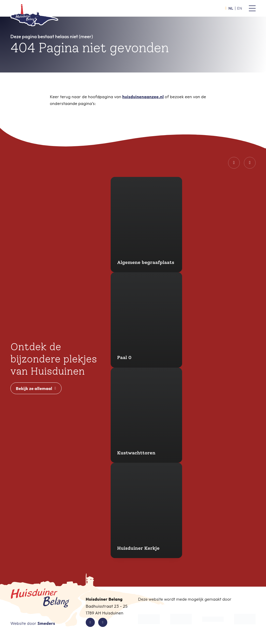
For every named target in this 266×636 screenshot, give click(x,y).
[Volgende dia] (250, 163)
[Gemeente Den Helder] (181, 619)
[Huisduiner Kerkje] (146, 510)
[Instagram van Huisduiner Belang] (102, 622)
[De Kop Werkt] (148, 619)
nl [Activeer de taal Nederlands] (229, 8)
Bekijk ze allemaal (36, 388)
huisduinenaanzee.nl (143, 96)
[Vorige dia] (234, 163)
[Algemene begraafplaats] (146, 224)
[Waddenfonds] (213, 619)
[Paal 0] (146, 320)
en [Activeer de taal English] (239, 8)
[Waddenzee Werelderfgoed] (245, 619)
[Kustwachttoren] (146, 415)
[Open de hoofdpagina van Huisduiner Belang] (34, 12)
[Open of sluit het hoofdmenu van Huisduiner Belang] (252, 8)
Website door (32, 623)
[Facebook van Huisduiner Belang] (90, 622)
